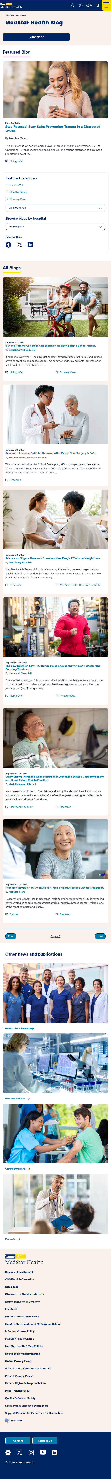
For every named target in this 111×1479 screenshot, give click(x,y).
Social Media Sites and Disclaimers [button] (26, 1406)
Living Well (16, 161)
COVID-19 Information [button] (19, 1279)
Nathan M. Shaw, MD (20, 673)
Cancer (14, 914)
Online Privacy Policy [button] (18, 1361)
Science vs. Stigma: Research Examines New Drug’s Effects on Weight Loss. (53, 558)
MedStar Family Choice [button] (19, 1339)
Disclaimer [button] (11, 1287)
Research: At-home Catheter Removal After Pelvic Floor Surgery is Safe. (50, 453)
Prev (10, 936)
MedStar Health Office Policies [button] (24, 1346)
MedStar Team (18, 138)
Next (100, 936)
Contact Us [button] (45, 1441)
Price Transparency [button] (17, 1391)
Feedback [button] (11, 1309)
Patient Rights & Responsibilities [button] (25, 1383)
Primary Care (18, 199)
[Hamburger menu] (106, 5)
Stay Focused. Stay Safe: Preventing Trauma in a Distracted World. (52, 129)
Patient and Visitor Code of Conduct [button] (28, 1368)
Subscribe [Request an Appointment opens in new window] (36, 37)
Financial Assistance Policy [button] (22, 1316)
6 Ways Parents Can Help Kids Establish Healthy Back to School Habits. (50, 345)
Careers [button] (18, 1441)
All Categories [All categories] (17, 208)
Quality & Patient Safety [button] (20, 1398)
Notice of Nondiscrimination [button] (22, 1354)
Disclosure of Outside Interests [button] (24, 1294)
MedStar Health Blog (16, 15)
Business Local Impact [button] (19, 1272)
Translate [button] (17, 1420)
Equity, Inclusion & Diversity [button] (22, 1302)
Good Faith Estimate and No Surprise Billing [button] (32, 1324)
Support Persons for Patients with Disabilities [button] (34, 1413)
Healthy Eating (18, 192)
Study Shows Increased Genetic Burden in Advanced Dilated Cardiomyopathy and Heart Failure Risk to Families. (54, 778)
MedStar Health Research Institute (27, 457)
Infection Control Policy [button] (20, 1331)
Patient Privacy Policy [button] (19, 1376)
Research (15, 480)
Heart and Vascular (21, 807)
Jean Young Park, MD (20, 562)
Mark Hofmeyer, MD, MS (22, 784)
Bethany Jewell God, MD (22, 350)
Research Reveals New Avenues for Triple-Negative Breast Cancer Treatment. (54, 887)
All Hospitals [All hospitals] (16, 226)
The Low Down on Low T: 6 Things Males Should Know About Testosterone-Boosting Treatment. (53, 667)
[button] (72, 5)
